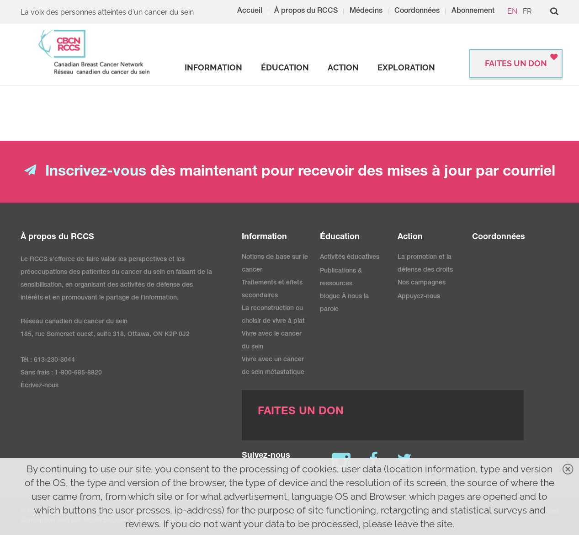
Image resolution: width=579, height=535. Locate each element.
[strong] (213, 67)
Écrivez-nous (39, 386)
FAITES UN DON (516, 63)
